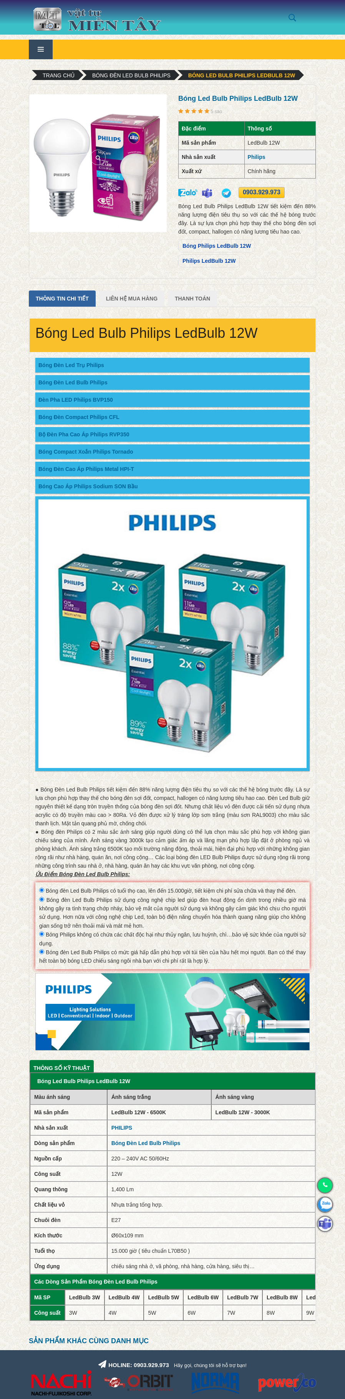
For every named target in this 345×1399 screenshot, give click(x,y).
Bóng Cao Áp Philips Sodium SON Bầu (88, 486)
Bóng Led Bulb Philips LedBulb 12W (241, 75)
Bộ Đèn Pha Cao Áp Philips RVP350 (83, 434)
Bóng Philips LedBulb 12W (216, 246)
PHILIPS (121, 1128)
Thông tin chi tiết (62, 298)
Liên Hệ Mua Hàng (132, 298)
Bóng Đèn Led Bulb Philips (131, 75)
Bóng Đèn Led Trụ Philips (71, 365)
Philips (256, 157)
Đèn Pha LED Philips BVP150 (75, 400)
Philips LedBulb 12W (209, 261)
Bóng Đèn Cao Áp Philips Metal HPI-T (86, 469)
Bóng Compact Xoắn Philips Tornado (85, 452)
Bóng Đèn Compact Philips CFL (78, 417)
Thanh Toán (192, 298)
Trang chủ (59, 75)
